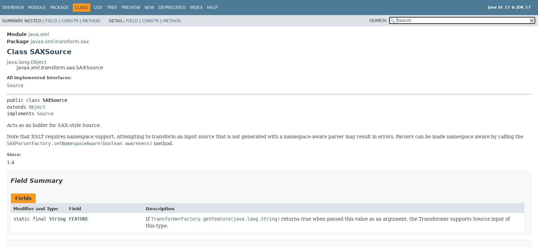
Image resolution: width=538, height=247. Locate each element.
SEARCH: (378, 20)
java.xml (38, 34)
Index (196, 7)
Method (91, 21)
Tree (112, 7)
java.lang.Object (26, 62)
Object (37, 107)
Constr (69, 21)
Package (59, 7)
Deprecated (172, 7)
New (149, 7)
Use (98, 7)
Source (15, 85)
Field (51, 21)
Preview (130, 7)
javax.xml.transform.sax (60, 41)
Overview (13, 7)
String (57, 219)
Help (212, 7)
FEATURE (78, 219)
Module (37, 7)
